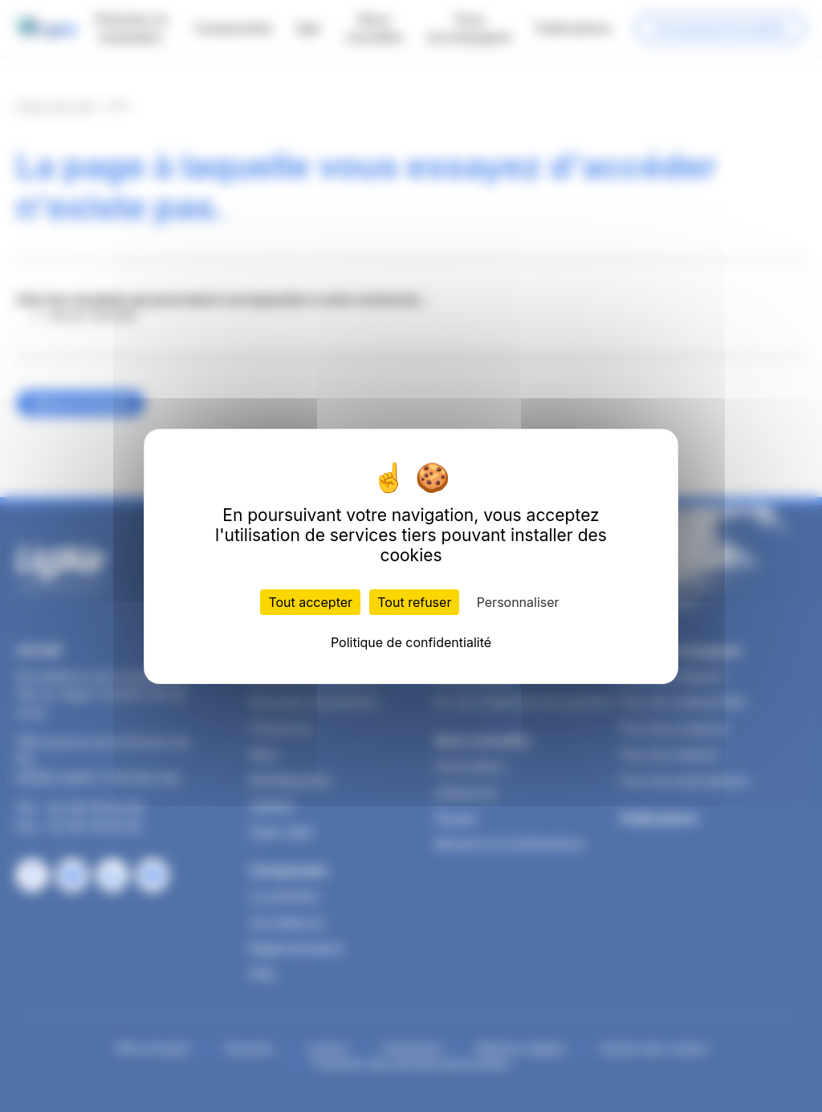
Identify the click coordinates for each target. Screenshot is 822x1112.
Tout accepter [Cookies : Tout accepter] (310, 602)
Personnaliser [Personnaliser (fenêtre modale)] (518, 602)
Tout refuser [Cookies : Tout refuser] (414, 602)
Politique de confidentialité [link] (411, 642)
